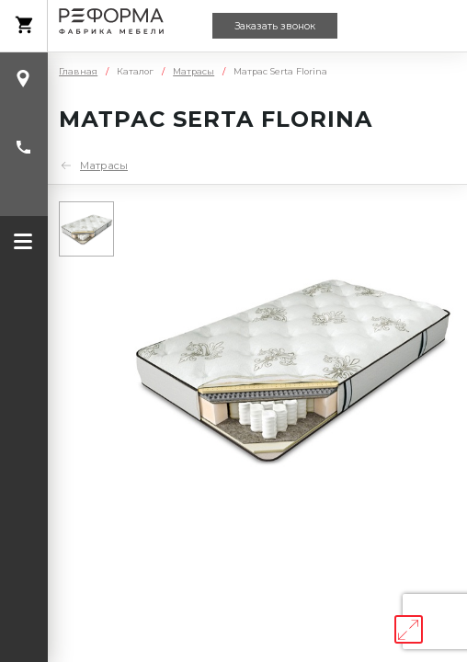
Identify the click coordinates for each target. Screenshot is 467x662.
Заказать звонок (274, 26)
